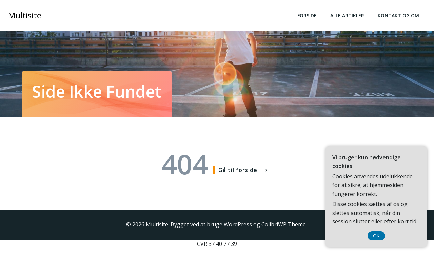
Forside (307, 15)
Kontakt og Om (398, 15)
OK (376, 235)
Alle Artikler (347, 15)
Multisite (24, 15)
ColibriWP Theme (283, 224)
